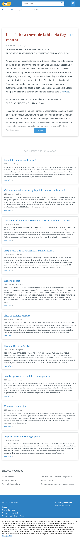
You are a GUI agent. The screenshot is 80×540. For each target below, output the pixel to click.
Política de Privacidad (10, 513)
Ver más (40, 130)
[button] (71, 37)
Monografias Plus (8, 10)
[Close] (76, 525)
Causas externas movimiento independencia (57, 484)
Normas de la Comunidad (11, 519)
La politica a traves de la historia (29, 10)
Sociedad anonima (9, 477)
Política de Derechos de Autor (13, 516)
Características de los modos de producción (57, 477)
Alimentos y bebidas (9, 480)
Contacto (5, 507)
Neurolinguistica (47, 480)
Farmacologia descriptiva (11, 484)
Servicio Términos (8, 510)
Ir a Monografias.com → (64, 503)
